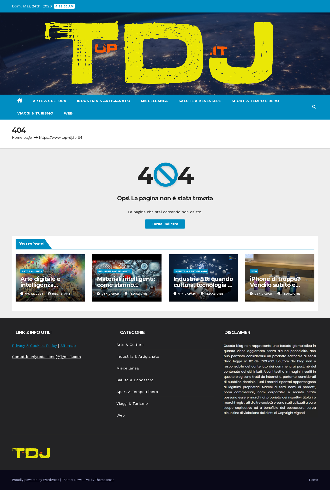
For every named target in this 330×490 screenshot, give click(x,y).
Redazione (59, 293)
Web (68, 113)
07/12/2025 (187, 293)
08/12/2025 (111, 293)
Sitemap (68, 345)
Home (313, 480)
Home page (22, 137)
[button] (314, 107)
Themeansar (104, 480)
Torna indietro (165, 224)
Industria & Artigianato (104, 101)
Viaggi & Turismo (35, 113)
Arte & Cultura (49, 101)
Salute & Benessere (200, 101)
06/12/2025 (264, 293)
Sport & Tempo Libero (255, 101)
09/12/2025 (35, 293)
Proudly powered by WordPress (36, 480)
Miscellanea (154, 101)
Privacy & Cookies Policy (34, 345)
